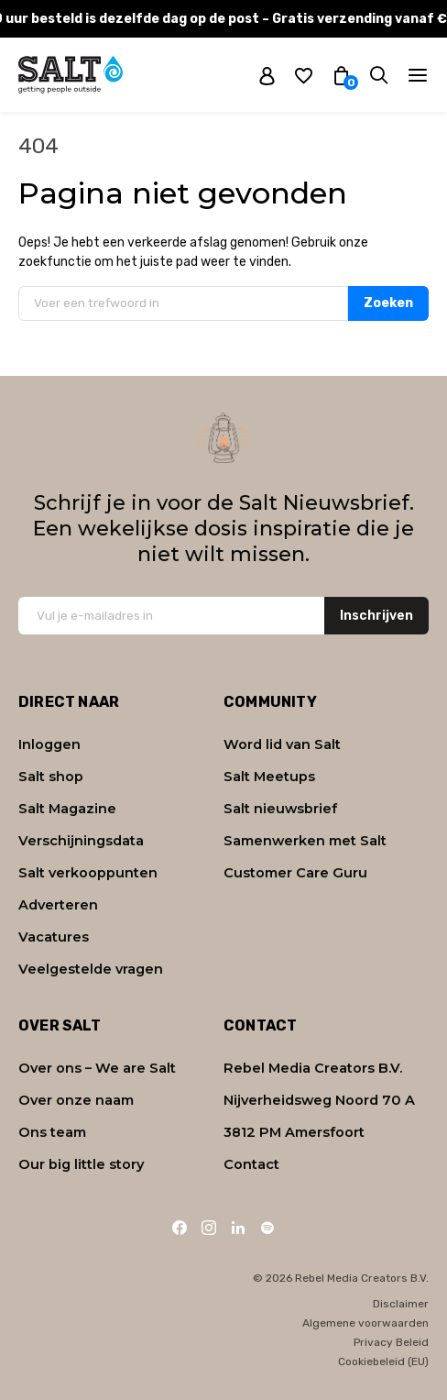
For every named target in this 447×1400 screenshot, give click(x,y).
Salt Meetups (269, 776)
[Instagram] (209, 1227)
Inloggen (49, 744)
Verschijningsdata (81, 840)
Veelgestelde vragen (90, 969)
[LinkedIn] (238, 1227)
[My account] (267, 75)
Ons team (52, 1132)
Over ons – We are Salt (97, 1068)
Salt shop (50, 776)
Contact (251, 1164)
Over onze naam (76, 1100)
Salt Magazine (67, 808)
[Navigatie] (418, 75)
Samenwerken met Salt (305, 840)
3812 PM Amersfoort (294, 1132)
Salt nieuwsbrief (280, 808)
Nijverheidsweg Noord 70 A (319, 1100)
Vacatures (53, 937)
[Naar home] (70, 75)
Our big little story (81, 1164)
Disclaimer (401, 1303)
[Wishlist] (303, 74)
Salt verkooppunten (88, 873)
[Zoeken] (378, 74)
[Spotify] (267, 1227)
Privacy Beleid (391, 1342)
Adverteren (58, 905)
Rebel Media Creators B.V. (313, 1068)
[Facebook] (179, 1227)
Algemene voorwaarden (365, 1323)
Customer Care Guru (295, 873)
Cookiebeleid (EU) (383, 1361)
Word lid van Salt (282, 744)
